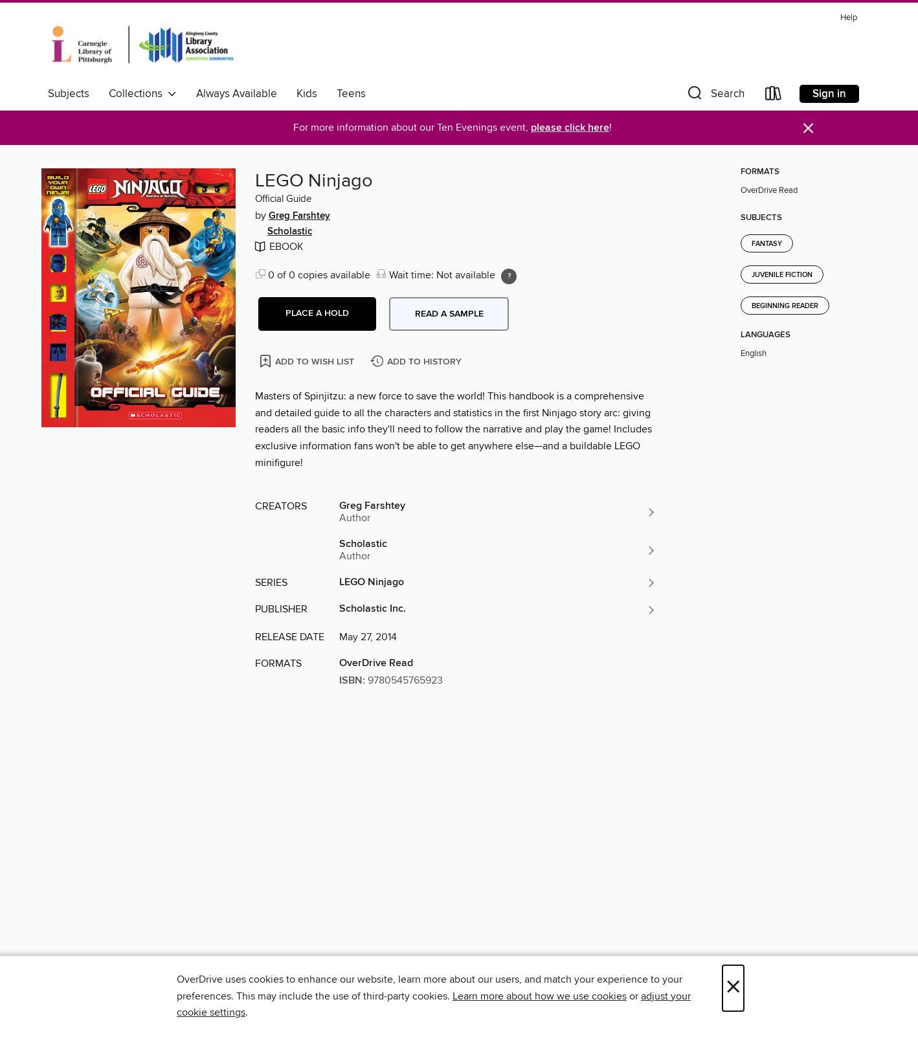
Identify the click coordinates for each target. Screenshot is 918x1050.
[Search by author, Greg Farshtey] (498, 512)
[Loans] (773, 96)
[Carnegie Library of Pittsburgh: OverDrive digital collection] (142, 45)
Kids (307, 94)
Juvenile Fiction (782, 275)
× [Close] (733, 988)
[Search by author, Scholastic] (498, 550)
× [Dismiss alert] (808, 128)
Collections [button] (143, 94)
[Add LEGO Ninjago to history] (417, 362)
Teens (351, 94)
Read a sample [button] (449, 314)
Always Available (236, 94)
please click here (570, 128)
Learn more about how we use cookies (540, 996)
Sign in (829, 94)
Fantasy (767, 244)
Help (848, 18)
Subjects (68, 94)
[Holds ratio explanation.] (509, 276)
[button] (714, 96)
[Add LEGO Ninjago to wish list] (307, 361)
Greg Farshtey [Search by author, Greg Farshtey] (299, 216)
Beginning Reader (785, 306)
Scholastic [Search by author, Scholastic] (289, 232)
